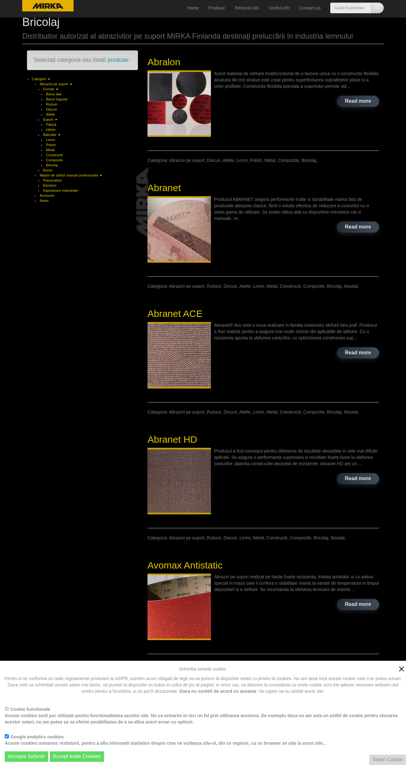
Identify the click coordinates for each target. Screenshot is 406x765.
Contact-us (310, 7)
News (44, 200)
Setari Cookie (387, 759)
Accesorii (47, 195)
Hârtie (51, 130)
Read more (358, 101)
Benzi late (54, 94)
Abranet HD (172, 439)
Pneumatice (52, 180)
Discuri (51, 109)
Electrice (49, 185)
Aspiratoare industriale (60, 190)
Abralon (163, 62)
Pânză (51, 124)
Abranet (164, 188)
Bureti (47, 170)
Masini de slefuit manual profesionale (71, 175)
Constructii (54, 155)
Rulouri (51, 104)
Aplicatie (51, 135)
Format (50, 89)
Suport (50, 119)
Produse (216, 7)
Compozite (54, 160)
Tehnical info (246, 7)
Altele (50, 114)
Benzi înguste (57, 99)
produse (118, 60)
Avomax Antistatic (184, 565)
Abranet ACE (174, 313)
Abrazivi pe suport (56, 84)
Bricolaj (52, 165)
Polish (51, 145)
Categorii (41, 79)
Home (193, 7)
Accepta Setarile (26, 756)
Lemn (50, 140)
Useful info (279, 7)
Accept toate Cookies (77, 756)
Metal (50, 150)
